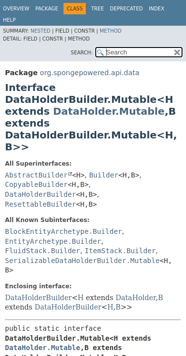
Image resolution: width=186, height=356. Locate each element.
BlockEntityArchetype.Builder (63, 231)
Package (46, 8)
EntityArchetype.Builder (53, 241)
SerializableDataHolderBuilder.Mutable (82, 261)
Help (9, 20)
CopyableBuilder (36, 184)
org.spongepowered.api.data (89, 73)
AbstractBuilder (36, 175)
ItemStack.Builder (120, 251)
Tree (97, 8)
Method (111, 31)
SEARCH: (82, 52)
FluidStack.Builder (42, 251)
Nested (40, 31)
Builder (104, 175)
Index (156, 8)
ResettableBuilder (40, 204)
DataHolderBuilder (40, 194)
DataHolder (136, 298)
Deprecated (126, 8)
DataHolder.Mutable (109, 111)
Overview (16, 8)
